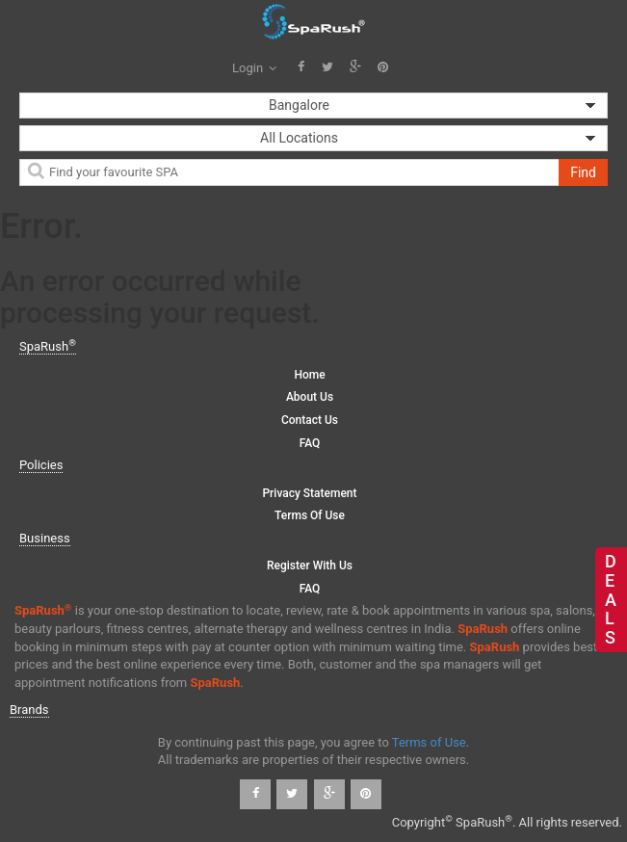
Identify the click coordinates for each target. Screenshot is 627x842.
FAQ (310, 443)
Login (254, 68)
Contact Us (309, 420)
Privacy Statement (309, 493)
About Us (309, 397)
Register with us (310, 565)
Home (309, 375)
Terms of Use (309, 515)
